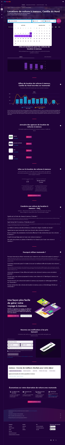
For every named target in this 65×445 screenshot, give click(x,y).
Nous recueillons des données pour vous (35, 415)
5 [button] (20, 33)
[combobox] (11, 18)
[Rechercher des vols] (1, 5)
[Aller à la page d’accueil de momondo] (7, 1)
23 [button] (30, 38)
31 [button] (15, 43)
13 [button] (49, 33)
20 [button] (23, 38)
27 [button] (49, 38)
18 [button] (18, 38)
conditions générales (24, 356)
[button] (2, 1)
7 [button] (25, 33)
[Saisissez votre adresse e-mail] (21, 348)
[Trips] (1, 14)
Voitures (8, 7)
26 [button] (46, 38)
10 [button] (41, 33)
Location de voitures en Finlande (16, 7)
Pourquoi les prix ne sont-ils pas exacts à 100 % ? (35, 417)
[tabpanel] (34, 67)
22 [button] (28, 38)
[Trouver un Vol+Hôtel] (1, 11)
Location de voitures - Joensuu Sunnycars (16, 376)
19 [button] (20, 38)
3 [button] (15, 33)
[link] (29, 137)
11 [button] (44, 33)
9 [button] (39, 33)
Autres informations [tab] (47, 56)
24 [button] (41, 38)
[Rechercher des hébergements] (1, 7)
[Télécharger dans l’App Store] (52, 429)
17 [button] (15, 38)
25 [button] (44, 38)
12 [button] (46, 33)
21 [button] (25, 38)
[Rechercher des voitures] (1, 9)
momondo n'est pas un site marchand (35, 414)
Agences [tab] (20, 56)
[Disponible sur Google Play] (52, 427)
